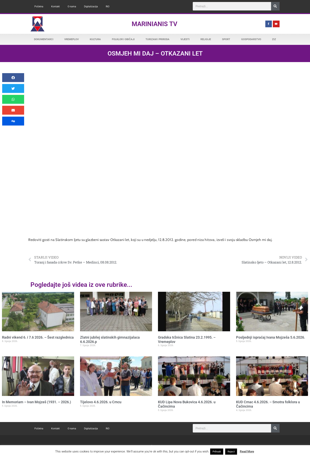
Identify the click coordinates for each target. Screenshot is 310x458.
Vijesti (185, 39)
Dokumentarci (43, 39)
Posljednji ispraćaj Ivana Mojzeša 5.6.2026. (270, 337)
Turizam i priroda (157, 39)
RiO (107, 6)
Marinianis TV (154, 24)
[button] (13, 77)
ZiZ (274, 39)
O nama (72, 6)
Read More (247, 451)
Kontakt (55, 6)
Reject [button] (231, 451)
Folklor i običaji (123, 39)
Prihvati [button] (217, 451)
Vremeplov (71, 39)
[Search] (275, 6)
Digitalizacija (91, 6)
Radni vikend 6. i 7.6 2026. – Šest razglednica (38, 337)
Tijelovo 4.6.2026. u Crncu (100, 402)
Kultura (95, 39)
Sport (226, 39)
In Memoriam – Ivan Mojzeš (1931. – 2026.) (36, 402)
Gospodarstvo (251, 39)
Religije (205, 39)
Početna (38, 6)
